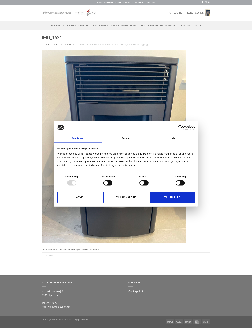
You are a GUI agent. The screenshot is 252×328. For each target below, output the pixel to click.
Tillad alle (172, 197)
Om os (197, 25)
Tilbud (181, 25)
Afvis (79, 197)
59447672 (51, 302)
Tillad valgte (126, 197)
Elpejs (142, 25)
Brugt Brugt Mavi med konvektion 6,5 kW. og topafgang (117, 44)
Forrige (47, 254)
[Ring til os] (209, 2)
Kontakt (170, 25)
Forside (55, 25)
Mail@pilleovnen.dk (59, 306)
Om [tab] (174, 138)
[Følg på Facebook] (203, 2)
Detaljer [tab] (126, 138)
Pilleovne (69, 25)
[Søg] (170, 13)
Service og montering (123, 25)
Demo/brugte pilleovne (93, 25)
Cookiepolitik (135, 291)
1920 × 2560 (78, 44)
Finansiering (155, 25)
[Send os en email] (206, 2)
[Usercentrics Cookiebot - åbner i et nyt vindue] (181, 127)
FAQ (189, 25)
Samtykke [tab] (78, 138)
